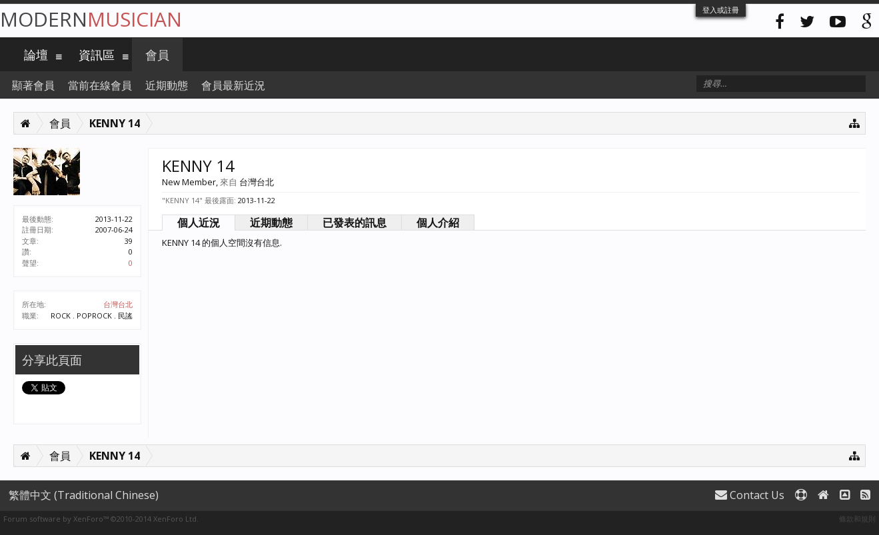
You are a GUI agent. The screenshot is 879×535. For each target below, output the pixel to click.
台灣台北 (118, 304)
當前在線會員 (100, 85)
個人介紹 (438, 222)
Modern (91, 19)
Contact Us (749, 495)
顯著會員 (33, 85)
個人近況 (198, 222)
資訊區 (97, 55)
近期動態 (271, 222)
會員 (157, 55)
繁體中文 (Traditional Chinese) (84, 495)
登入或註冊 (720, 10)
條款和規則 (857, 519)
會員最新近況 (233, 85)
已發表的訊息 (355, 222)
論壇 (36, 55)
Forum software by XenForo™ (101, 519)
